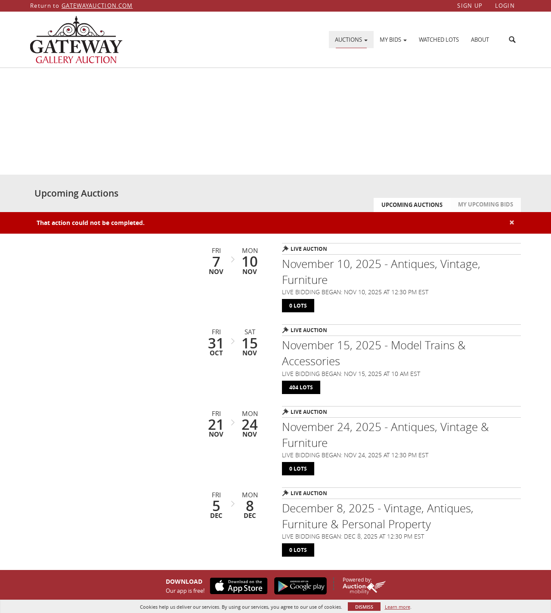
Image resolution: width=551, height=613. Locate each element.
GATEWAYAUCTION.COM (97, 5)
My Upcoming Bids (485, 204)
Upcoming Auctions (412, 205)
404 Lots (301, 387)
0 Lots (298, 305)
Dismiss (364, 607)
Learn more (397, 607)
